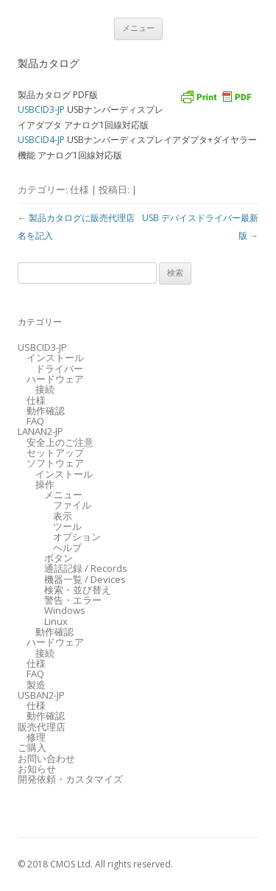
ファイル (72, 504)
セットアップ (55, 452)
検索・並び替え (77, 589)
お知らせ (37, 768)
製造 (36, 684)
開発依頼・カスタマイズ (70, 779)
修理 (36, 737)
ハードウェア (55, 378)
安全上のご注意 (59, 442)
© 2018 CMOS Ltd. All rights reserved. (95, 864)
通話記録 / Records (85, 568)
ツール (67, 526)
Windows (64, 610)
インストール (55, 357)
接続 (44, 389)
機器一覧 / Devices (85, 579)
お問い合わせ (46, 758)
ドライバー (59, 368)
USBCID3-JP (41, 109)
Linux (56, 621)
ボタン (58, 558)
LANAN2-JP (40, 431)
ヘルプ (67, 547)
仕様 (79, 189)
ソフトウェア (55, 462)
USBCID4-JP (41, 139)
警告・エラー (73, 600)
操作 (44, 484)
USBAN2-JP (41, 695)
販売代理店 (42, 726)
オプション (77, 536)
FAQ (35, 420)
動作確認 (45, 410)
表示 (62, 516)
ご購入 (32, 747)
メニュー (138, 28)
